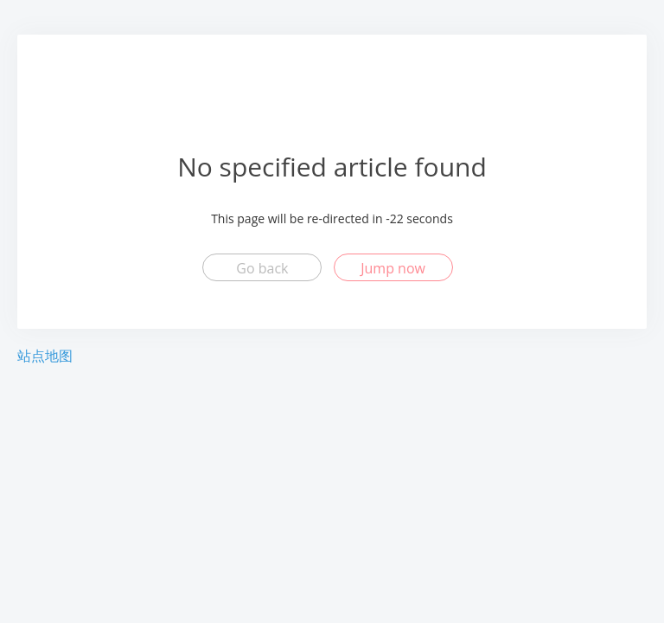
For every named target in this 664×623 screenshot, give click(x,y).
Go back (262, 268)
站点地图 (45, 355)
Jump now (393, 268)
